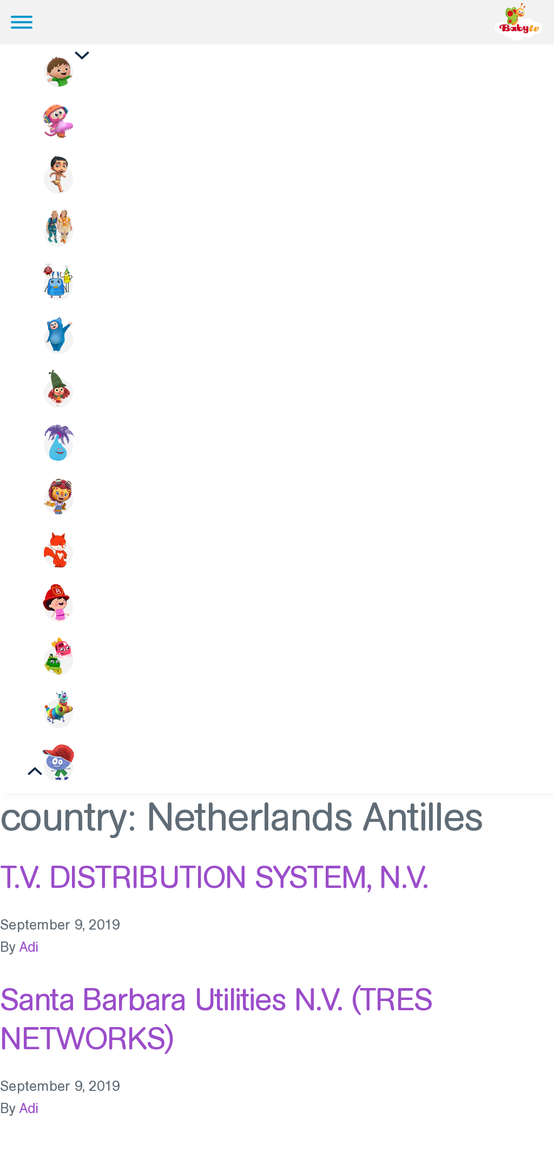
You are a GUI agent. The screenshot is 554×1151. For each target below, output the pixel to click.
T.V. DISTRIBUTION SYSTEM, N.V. (214, 886)
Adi (29, 956)
